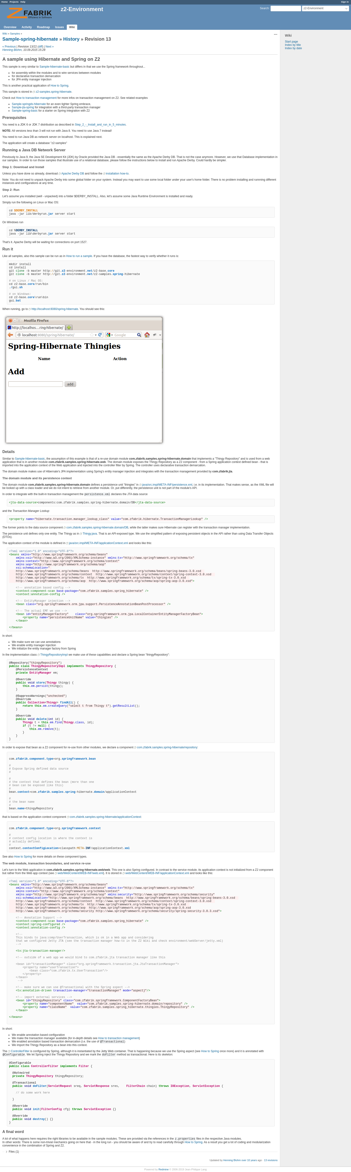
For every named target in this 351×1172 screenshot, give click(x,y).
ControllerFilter (20, 1051)
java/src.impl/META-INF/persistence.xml (167, 484)
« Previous (9, 46)
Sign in (345, 1)
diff (40, 46)
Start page (291, 41)
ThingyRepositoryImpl (54, 654)
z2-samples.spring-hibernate (53, 91)
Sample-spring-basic (25, 110)
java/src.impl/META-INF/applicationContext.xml (98, 543)
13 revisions (271, 1160)
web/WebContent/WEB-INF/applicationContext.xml (157, 873)
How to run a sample (79, 256)
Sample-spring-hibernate (30, 39)
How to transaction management (36, 98)
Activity (26, 27)
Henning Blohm (12, 50)
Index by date (293, 48)
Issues (59, 27)
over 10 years (249, 1160)
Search (264, 8)
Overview (10, 27)
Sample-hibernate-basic (54, 66)
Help (23, 1)
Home (4, 1)
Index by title (293, 45)
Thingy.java (90, 533)
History (71, 39)
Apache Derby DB (72, 173)
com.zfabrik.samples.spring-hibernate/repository (167, 747)
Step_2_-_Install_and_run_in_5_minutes (100, 124)
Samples (15, 33)
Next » (50, 46)
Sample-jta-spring (23, 107)
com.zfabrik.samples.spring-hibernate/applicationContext (105, 817)
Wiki (72, 27)
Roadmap (43, 27)
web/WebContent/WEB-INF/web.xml (80, 873)
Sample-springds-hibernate (29, 104)
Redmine (163, 1169)
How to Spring (59, 85)
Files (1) (14, 1151)
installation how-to (117, 173)
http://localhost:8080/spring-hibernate (54, 309)
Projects (14, 1)
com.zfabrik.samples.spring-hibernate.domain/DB (97, 527)
